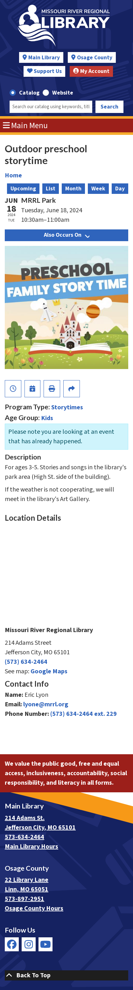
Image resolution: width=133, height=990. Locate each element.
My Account (91, 71)
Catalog (29, 93)
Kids (47, 418)
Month (73, 189)
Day (120, 189)
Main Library (44, 58)
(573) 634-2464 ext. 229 (83, 714)
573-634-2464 (24, 837)
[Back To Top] (66, 975)
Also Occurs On (66, 235)
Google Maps (49, 671)
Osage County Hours (34, 908)
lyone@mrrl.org (45, 704)
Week (98, 189)
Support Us (44, 71)
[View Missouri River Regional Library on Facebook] (12, 944)
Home (13, 175)
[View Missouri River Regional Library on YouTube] (45, 944)
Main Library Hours (31, 846)
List (50, 189)
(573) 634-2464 (26, 661)
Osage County (94, 58)
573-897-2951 (24, 898)
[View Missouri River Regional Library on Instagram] (29, 944)
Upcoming (23, 189)
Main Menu (25, 125)
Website (62, 93)
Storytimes (67, 407)
